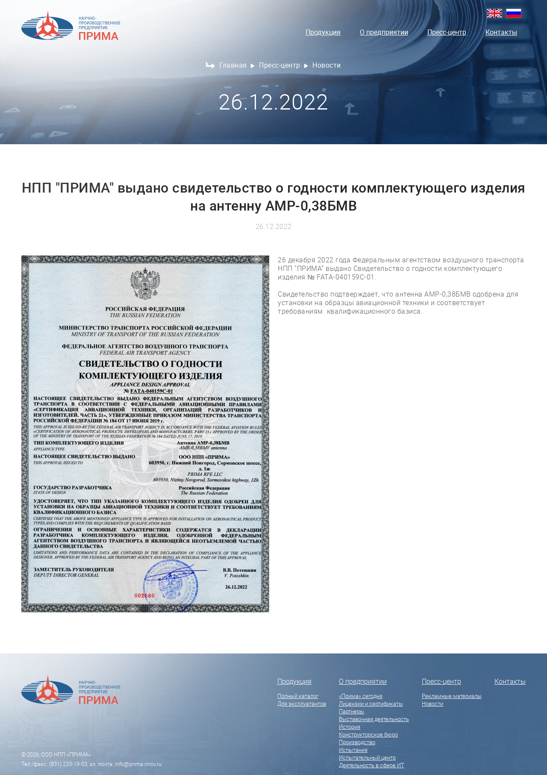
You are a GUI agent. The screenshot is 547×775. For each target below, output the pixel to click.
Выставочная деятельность (374, 719)
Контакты (501, 32)
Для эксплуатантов (301, 703)
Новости (432, 703)
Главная (237, 65)
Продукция (323, 32)
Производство (357, 742)
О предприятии (384, 32)
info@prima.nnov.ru (138, 764)
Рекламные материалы (452, 696)
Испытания (353, 750)
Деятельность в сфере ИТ (371, 765)
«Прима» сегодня (360, 696)
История (349, 726)
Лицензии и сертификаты (371, 703)
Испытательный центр (367, 757)
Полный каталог (297, 696)
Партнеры (351, 711)
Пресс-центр (446, 32)
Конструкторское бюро (368, 734)
